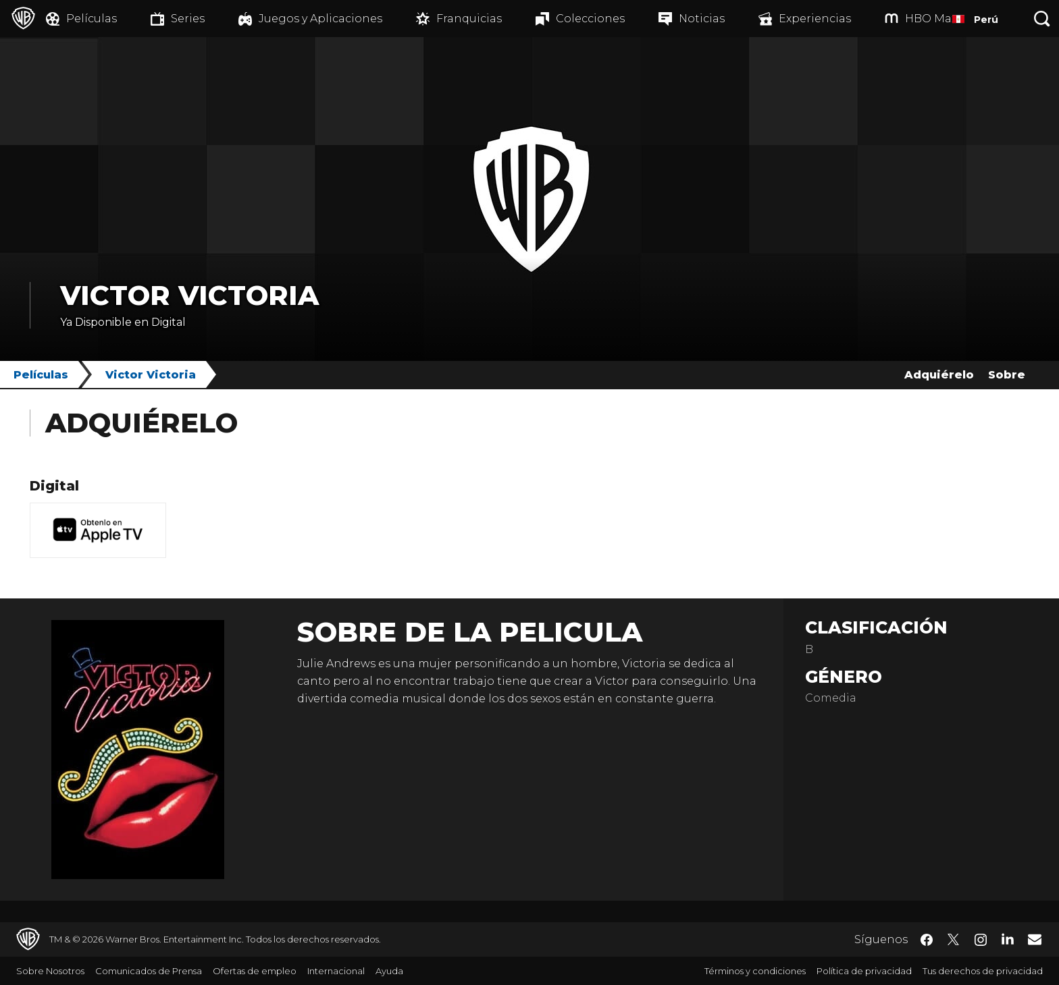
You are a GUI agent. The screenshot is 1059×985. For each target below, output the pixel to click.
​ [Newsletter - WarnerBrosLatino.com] (1035, 939)
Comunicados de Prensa (148, 970)
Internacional (336, 970)
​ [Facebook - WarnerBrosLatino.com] (927, 940)
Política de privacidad (864, 970)
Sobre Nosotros (50, 970)
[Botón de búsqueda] (1042, 18)
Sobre (1006, 374)
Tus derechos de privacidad (983, 970)
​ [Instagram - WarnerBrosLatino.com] (981, 940)
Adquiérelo (939, 374)
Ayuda (389, 970)
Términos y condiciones (755, 970)
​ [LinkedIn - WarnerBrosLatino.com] (1008, 938)
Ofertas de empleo (254, 970)
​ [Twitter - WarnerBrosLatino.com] (954, 940)
